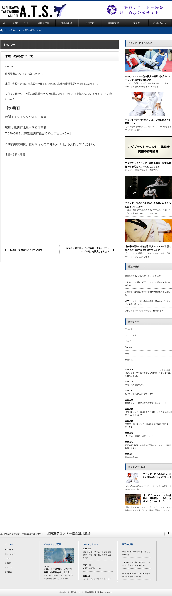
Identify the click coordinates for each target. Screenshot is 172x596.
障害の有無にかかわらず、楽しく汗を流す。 (143, 276)
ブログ (128, 341)
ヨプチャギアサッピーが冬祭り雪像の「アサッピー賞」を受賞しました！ (87, 250)
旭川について (130, 354)
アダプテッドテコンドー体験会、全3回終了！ (144, 311)
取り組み (129, 347)
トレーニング (130, 335)
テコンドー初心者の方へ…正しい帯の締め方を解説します (157, 475)
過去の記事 (166, 370)
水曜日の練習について (134, 385)
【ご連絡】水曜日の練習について (139, 436)
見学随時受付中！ (132, 457)
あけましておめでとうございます (26, 250)
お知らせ (13, 30)
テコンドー (129, 329)
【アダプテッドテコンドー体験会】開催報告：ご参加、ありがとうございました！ (157, 498)
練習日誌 (129, 360)
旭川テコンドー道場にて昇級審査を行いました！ (145, 403)
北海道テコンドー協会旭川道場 (83, 592)
